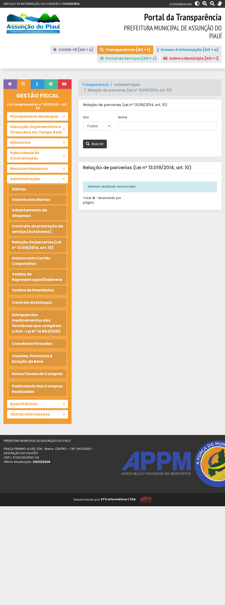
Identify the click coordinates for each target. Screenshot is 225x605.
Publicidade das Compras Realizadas (37, 389)
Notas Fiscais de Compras (37, 373)
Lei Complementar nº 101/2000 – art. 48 (37, 106)
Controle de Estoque (32, 302)
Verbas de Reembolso (33, 290)
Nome (122, 117)
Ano (86, 117)
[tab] (10, 84)
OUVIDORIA (71, 4)
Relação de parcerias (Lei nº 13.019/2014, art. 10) (36, 245)
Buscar (95, 144)
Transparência (95, 84)
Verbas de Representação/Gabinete (37, 277)
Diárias (19, 189)
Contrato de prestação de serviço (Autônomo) (37, 229)
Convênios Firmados (32, 343)
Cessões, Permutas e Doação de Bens (32, 358)
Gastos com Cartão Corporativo (31, 261)
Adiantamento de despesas (29, 213)
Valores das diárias (31, 199)
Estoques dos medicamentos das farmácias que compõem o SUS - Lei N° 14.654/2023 (37, 323)
